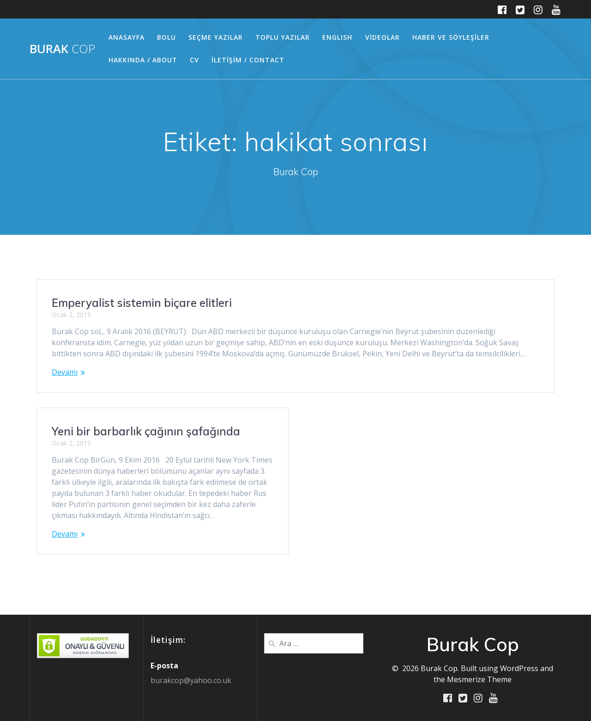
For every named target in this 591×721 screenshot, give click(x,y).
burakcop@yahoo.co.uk (191, 680)
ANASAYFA (127, 37)
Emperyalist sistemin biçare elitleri (142, 303)
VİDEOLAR (382, 37)
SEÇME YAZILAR (215, 37)
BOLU (166, 37)
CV (194, 59)
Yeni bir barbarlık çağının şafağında (146, 431)
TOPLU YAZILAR (282, 37)
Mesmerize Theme (479, 679)
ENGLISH (337, 37)
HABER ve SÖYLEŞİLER (450, 37)
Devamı (65, 372)
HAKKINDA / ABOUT (143, 59)
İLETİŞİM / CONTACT (247, 59)
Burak (62, 49)
